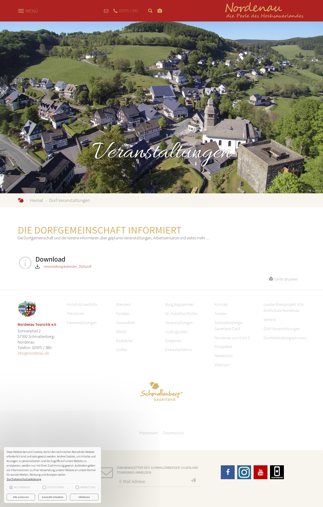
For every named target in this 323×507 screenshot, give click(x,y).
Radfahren (124, 340)
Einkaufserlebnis (178, 349)
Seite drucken (283, 279)
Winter (121, 331)
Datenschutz (173, 432)
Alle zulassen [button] (21, 497)
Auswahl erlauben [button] (52, 497)
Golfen (121, 349)
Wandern (123, 304)
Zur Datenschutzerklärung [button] (24, 479)
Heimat (36, 200)
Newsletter (223, 355)
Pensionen (75, 313)
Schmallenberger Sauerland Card (228, 325)
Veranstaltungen (179, 322)
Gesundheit (125, 322)
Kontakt (221, 304)
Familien (123, 313)
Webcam (221, 364)
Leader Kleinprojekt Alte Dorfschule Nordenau (284, 307)
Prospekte (223, 346)
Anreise (220, 313)
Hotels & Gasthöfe (82, 304)
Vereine (270, 319)
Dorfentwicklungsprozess (285, 337)
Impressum (148, 432)
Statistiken (53, 487)
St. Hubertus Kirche (181, 313)
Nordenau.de (21, 200)
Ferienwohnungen (82, 322)
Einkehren (173, 340)
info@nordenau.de (33, 353)
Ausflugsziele (176, 331)
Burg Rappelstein (179, 304)
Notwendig (20, 487)
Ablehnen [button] (84, 497)
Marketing (86, 487)
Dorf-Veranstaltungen (282, 328)
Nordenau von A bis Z (232, 337)
